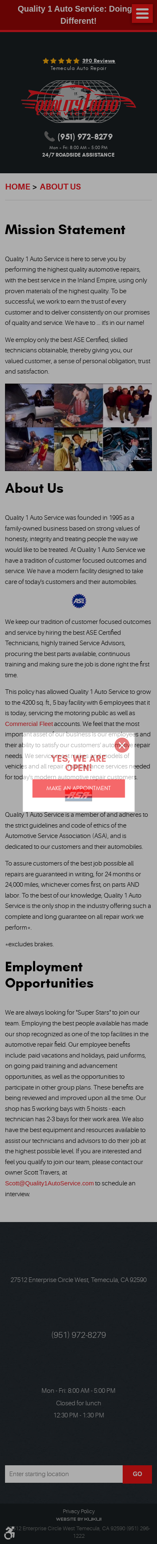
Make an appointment (78, 788)
